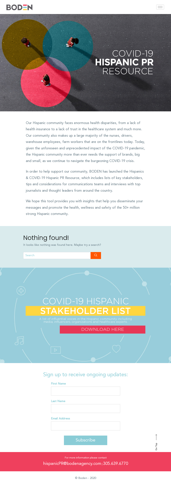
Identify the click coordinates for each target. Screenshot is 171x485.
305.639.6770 (115, 464)
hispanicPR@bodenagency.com (72, 464)
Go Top (156, 442)
